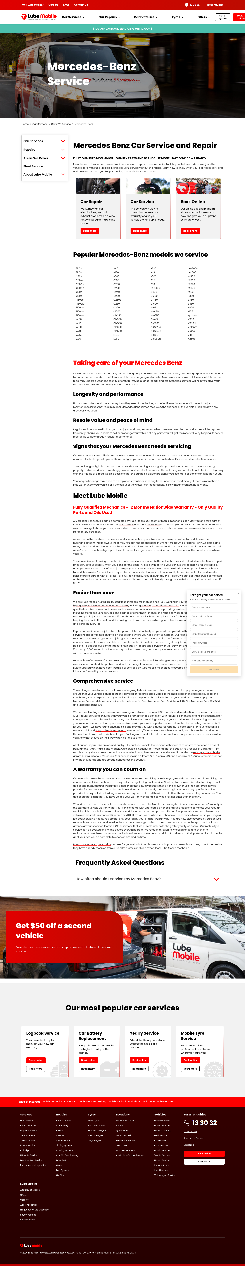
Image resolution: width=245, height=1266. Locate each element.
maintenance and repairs (130, 164)
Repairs (29, 149)
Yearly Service (27, 1135)
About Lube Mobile (37, 174)
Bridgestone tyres (97, 1130)
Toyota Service (162, 1155)
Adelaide (208, 543)
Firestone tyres (95, 1135)
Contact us (190, 1131)
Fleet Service (33, 166)
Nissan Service (162, 1160)
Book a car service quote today (92, 844)
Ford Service (160, 1135)
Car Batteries (144, 17)
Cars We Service (61, 124)
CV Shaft (60, 1175)
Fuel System (62, 1170)
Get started (214, 669)
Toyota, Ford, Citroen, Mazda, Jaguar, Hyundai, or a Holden (143, 576)
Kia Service (160, 1140)
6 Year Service (27, 1145)
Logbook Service (28, 1130)
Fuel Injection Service (31, 1160)
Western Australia (125, 1140)
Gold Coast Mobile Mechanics (159, 1101)
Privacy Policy (27, 1219)
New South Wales (125, 1120)
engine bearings (89, 481)
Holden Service (162, 1120)
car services (126, 524)
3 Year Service (27, 1140)
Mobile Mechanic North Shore (124, 1101)
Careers (53, 5)
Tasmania (121, 1145)
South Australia (124, 1135)
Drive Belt (61, 1160)
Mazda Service (162, 1150)
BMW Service (161, 1145)
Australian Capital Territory (130, 1155)
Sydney (164, 543)
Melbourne (176, 543)
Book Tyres (93, 1120)
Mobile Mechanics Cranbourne (59, 1101)
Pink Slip (24, 1150)
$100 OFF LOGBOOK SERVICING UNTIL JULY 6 (122, 29)
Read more (90, 231)
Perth (199, 543)
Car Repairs (108, 17)
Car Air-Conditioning (67, 1155)
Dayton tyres (94, 1140)
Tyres (176, 17)
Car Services (71, 17)
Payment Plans (28, 1214)
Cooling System (64, 1150)
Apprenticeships (28, 1204)
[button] (148, 879)
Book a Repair (63, 1120)
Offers (202, 17)
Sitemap (189, 1145)
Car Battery (62, 1125)
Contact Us (81, 5)
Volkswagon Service (164, 1175)
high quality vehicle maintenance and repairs (101, 605)
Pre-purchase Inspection (33, 1165)
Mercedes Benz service (163, 377)
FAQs (66, 5)
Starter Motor (63, 1140)
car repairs (153, 524)
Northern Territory (125, 1150)
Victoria (120, 1125)
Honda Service (162, 1125)
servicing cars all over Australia (160, 605)
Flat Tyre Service (96, 1125)
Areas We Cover (35, 158)
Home (25, 124)
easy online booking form (110, 730)
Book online (190, 231)
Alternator (61, 1135)
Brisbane (189, 543)
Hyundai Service (162, 1130)
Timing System (64, 1145)
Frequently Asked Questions (35, 1209)
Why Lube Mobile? (32, 5)
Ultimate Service (28, 1155)
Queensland (122, 1130)
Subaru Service (162, 1165)
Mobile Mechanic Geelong (92, 1101)
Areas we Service (194, 1138)
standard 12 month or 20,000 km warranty (124, 815)
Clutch (59, 1165)
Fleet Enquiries (215, 5)
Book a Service (28, 1125)
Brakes (59, 1130)
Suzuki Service (161, 1170)
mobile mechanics (172, 521)
